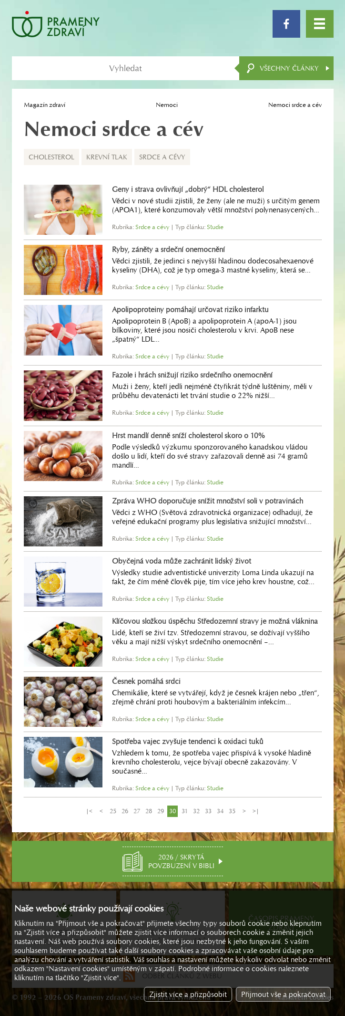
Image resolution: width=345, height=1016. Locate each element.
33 (208, 811)
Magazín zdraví (44, 105)
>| (256, 811)
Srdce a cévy (162, 157)
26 (125, 811)
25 (113, 811)
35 (232, 811)
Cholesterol (51, 157)
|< (89, 811)
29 (160, 811)
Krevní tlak (106, 157)
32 (196, 811)
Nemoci (167, 105)
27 (136, 811)
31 (185, 811)
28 (148, 811)
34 (220, 811)
